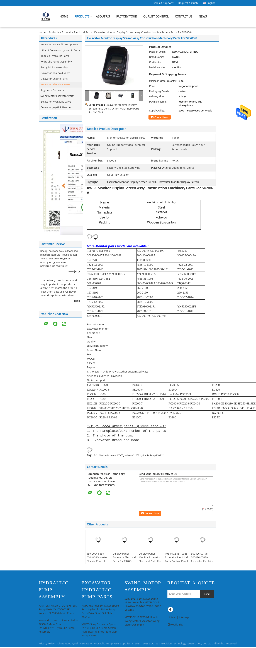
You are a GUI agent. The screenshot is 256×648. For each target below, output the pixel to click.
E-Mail (172, 618)
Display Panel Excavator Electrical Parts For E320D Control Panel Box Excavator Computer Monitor (124, 564)
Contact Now (161, 117)
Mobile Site (175, 625)
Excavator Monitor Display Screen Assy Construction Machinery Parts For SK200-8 (114, 108)
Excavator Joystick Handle (55, 107)
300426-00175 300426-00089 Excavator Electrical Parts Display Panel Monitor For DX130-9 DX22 (202, 564)
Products (81, 16)
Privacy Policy (47, 644)
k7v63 (120, 456)
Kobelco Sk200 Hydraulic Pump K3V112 (144, 456)
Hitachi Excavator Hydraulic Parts (60, 50)
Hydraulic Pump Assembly (56, 61)
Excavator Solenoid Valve (55, 73)
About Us (103, 16)
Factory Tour (126, 16)
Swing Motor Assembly (54, 67)
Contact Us (183, 16)
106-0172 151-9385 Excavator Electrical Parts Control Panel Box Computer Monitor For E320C (176, 562)
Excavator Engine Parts (54, 78)
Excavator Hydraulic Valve (55, 101)
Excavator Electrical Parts (77, 32)
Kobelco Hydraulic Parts (54, 56)
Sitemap (184, 618)
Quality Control (156, 16)
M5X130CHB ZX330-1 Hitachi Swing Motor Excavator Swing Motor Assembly (142, 622)
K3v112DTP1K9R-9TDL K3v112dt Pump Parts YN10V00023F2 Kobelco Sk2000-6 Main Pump (58, 610)
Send (206, 594)
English (212, 3)
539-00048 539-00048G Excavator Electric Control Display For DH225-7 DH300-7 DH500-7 (98, 562)
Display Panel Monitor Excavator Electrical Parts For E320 (150, 560)
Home (64, 16)
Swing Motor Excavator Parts (57, 96)
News (203, 16)
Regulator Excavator (52, 90)
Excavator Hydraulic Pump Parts (59, 44)
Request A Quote (188, 3)
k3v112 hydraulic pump (104, 456)
